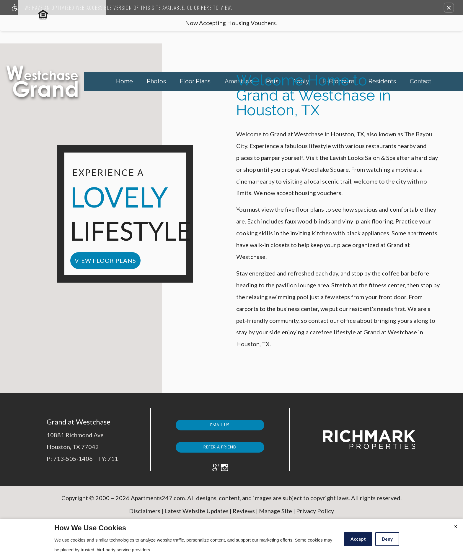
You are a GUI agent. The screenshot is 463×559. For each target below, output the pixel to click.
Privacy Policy (315, 515)
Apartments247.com (158, 502)
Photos (156, 81)
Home (124, 81)
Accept (358, 539)
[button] (449, 7)
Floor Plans (195, 81)
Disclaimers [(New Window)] (144, 515)
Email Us (220, 423)
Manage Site (275, 515)
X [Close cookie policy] (455, 526)
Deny (387, 539)
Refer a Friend (220, 444)
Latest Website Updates (196, 515)
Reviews (244, 515)
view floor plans (105, 260)
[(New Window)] (212, 468)
